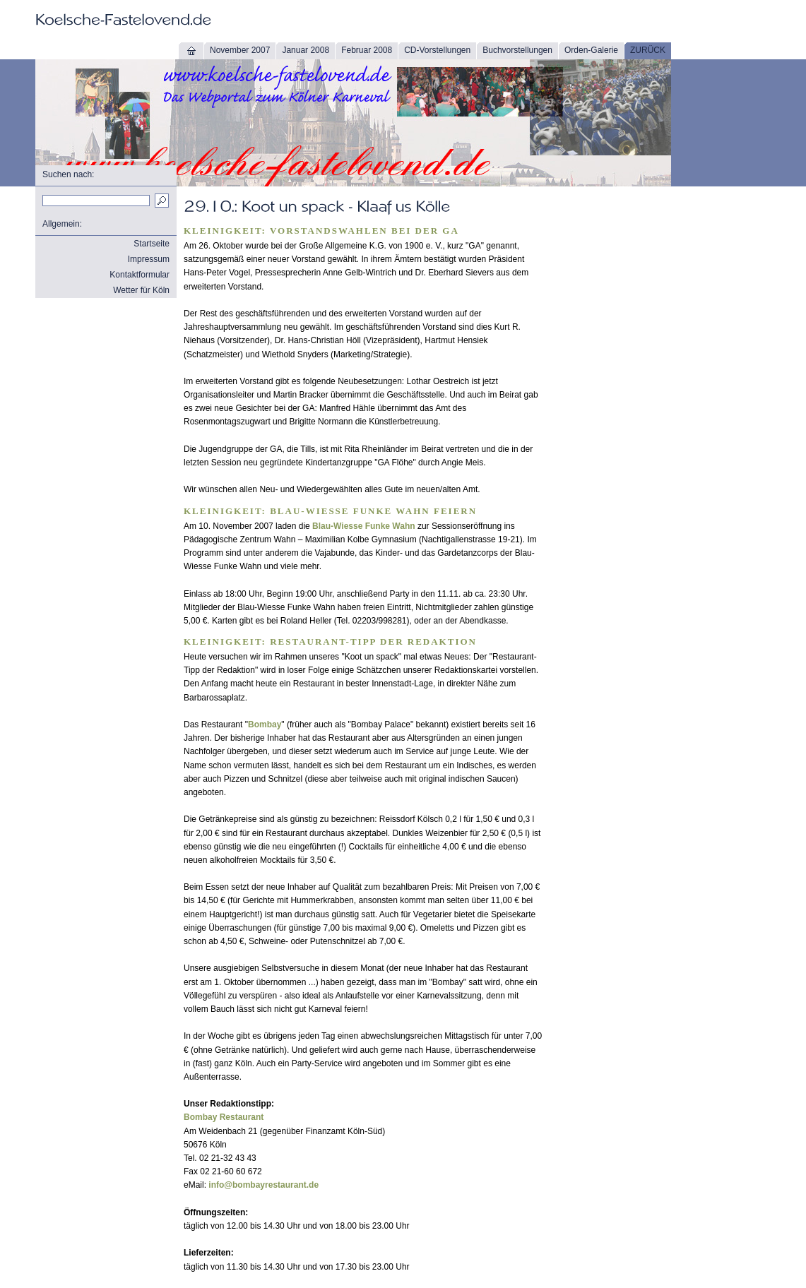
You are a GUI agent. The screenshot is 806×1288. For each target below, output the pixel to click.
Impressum (149, 259)
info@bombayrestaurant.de (263, 1185)
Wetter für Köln (141, 290)
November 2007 (240, 50)
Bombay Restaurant (223, 1117)
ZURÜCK (647, 50)
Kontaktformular (139, 275)
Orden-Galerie (591, 50)
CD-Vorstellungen (437, 50)
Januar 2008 (305, 50)
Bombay (264, 724)
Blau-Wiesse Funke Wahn (363, 526)
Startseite (152, 244)
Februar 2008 (366, 50)
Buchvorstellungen (517, 50)
